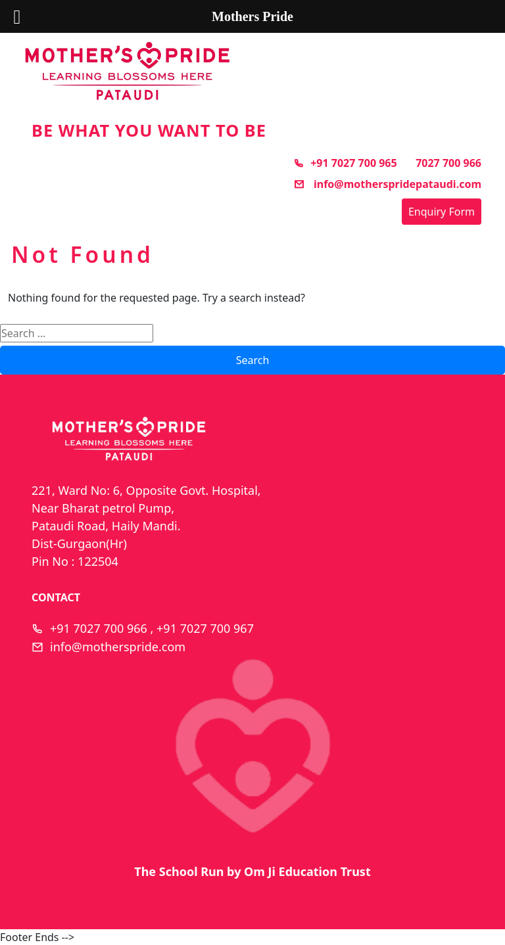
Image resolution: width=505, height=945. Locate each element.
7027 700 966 (448, 163)
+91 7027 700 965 (345, 163)
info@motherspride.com (117, 647)
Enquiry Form (441, 211)
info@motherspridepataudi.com (387, 184)
